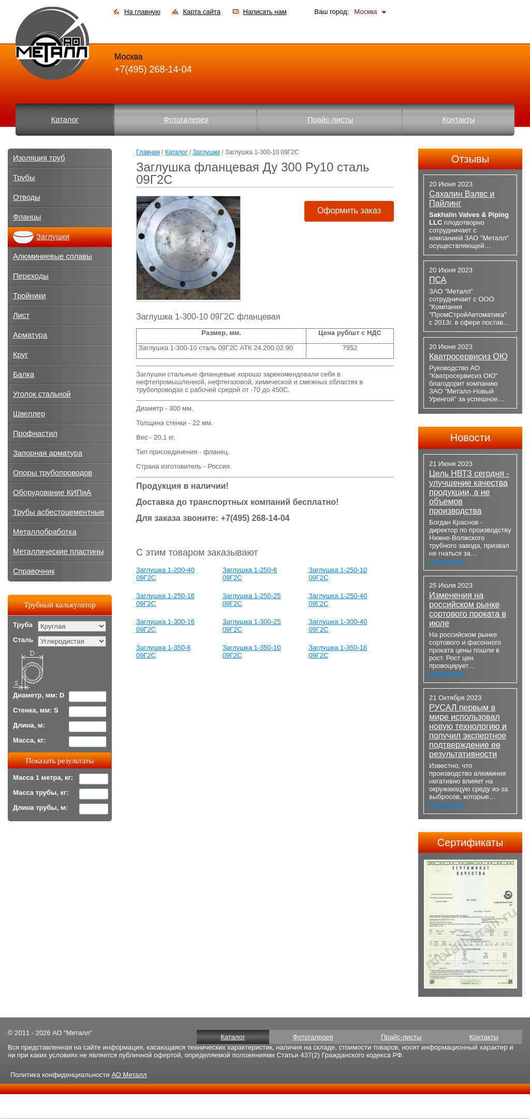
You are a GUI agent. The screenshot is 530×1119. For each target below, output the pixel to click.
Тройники (29, 296)
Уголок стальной (42, 394)
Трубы (24, 177)
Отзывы (470, 159)
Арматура (30, 335)
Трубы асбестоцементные (59, 512)
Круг (20, 355)
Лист (21, 315)
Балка (23, 374)
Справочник (34, 571)
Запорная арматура (47, 453)
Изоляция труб (39, 158)
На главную (142, 12)
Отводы (26, 197)
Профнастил (35, 433)
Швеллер (29, 414)
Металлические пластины (58, 551)
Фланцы (27, 217)
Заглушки (206, 152)
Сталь (23, 640)
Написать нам (265, 12)
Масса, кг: (29, 740)
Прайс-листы (330, 119)
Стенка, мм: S (35, 710)
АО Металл (128, 1075)
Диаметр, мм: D (38, 695)
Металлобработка (45, 532)
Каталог (65, 119)
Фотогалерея (186, 119)
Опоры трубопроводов (52, 473)
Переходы (31, 276)
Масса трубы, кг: (41, 792)
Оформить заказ (349, 210)
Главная (148, 152)
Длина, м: (29, 725)
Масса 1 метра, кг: (43, 777)
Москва (365, 12)
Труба (23, 625)
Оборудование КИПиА (52, 492)
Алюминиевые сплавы (52, 256)
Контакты (458, 119)
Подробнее (446, 561)
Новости (470, 437)
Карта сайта (201, 12)
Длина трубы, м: (40, 807)
